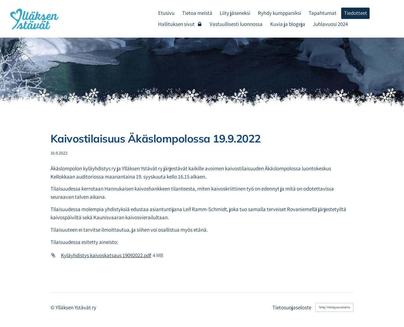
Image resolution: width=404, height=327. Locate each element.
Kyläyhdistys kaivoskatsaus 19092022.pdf (106, 255)
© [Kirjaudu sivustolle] (53, 307)
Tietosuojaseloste (291, 307)
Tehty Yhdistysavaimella (334, 307)
